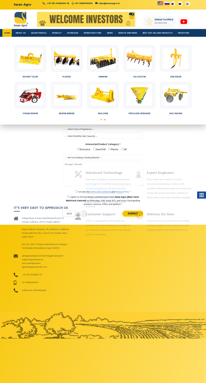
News (110, 33)
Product (57, 33)
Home (7, 33)
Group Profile (39, 33)
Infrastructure (93, 33)
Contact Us (36, 42)
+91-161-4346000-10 (58, 3)
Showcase (72, 33)
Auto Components (14, 42)
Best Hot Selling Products (158, 33)
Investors (183, 33)
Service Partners (127, 33)
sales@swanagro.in (109, 3)
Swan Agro (22, 4)
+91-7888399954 (83, 3)
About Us (21, 33)
